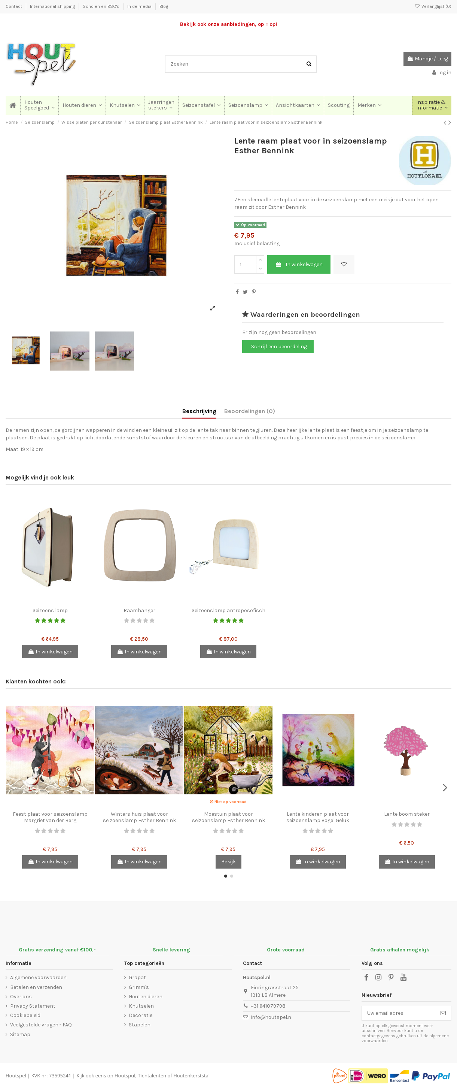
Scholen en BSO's (102, 6)
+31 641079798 (268, 1006)
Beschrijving (199, 411)
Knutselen (141, 1006)
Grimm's (139, 987)
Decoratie (140, 1015)
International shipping (53, 6)
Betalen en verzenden (36, 987)
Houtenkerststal (191, 1075)
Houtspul (125, 1075)
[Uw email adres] (398, 1013)
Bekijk (228, 861)
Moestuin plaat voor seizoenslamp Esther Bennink (228, 817)
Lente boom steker (407, 814)
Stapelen (139, 1025)
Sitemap (20, 1034)
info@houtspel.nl (272, 1017)
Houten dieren (145, 996)
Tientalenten (152, 1075)
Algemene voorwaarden (38, 977)
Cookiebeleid (25, 1015)
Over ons (21, 996)
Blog (163, 6)
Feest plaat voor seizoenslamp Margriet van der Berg (50, 817)
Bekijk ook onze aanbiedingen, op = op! (228, 24)
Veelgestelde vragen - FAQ (41, 1025)
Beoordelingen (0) (249, 411)
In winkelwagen (299, 264)
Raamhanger (139, 610)
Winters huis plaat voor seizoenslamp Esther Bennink (139, 817)
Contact (14, 6)
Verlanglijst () (433, 6)
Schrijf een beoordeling (279, 346)
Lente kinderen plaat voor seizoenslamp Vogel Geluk (317, 817)
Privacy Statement (32, 1006)
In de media (140, 6)
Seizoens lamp (50, 610)
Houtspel (16, 1075)
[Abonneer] (443, 1013)
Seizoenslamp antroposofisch (228, 610)
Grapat (137, 977)
